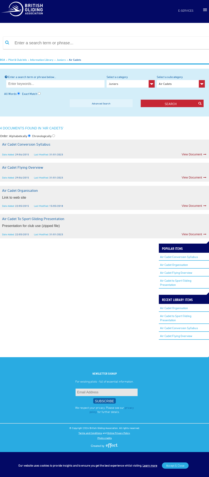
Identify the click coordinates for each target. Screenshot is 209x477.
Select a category (131, 81)
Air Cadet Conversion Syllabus (179, 257)
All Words (10, 93)
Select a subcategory (181, 81)
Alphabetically (18, 136)
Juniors (61, 59)
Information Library (41, 59)
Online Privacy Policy (118, 432)
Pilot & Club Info (17, 59)
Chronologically (42, 136)
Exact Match (29, 93)
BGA (2, 59)
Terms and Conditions (90, 432)
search (183, 104)
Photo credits (104, 437)
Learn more (150, 465)
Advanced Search (101, 103)
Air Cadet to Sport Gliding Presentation (175, 282)
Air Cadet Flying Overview (176, 272)
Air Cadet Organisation (174, 264)
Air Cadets (75, 59)
